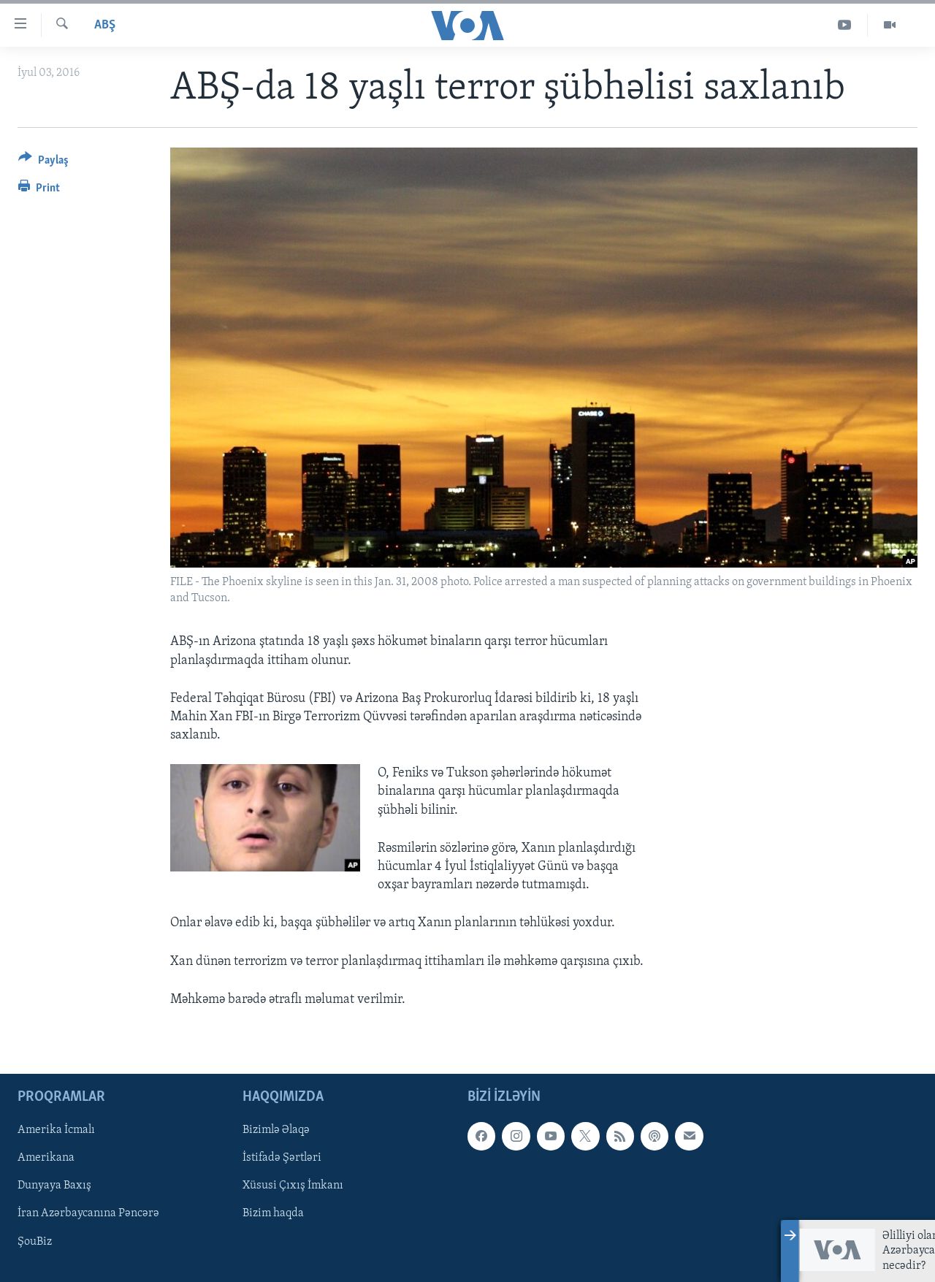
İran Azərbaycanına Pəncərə (88, 1213)
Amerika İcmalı (56, 1130)
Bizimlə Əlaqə (276, 1130)
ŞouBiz (35, 1242)
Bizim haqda (273, 1213)
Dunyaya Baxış (54, 1185)
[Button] (43, 163)
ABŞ (104, 25)
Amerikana (46, 1158)
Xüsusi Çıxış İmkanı (293, 1185)
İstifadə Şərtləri (282, 1158)
